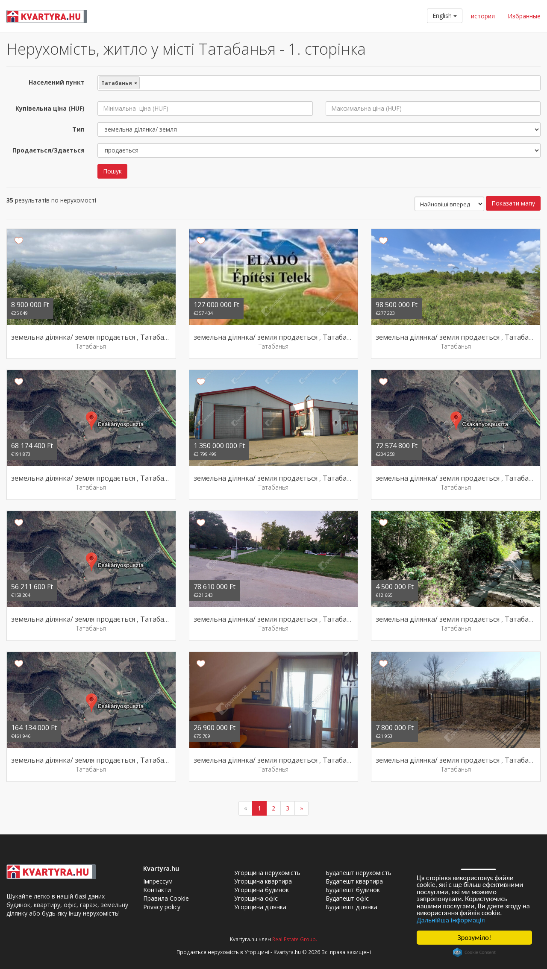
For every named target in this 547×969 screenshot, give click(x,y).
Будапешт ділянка (351, 907)
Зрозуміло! (474, 937)
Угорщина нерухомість (267, 873)
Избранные (524, 16)
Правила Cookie (166, 898)
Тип (78, 129)
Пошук (112, 171)
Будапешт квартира (354, 881)
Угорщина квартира (263, 881)
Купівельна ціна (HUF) (50, 108)
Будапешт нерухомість (358, 873)
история (483, 16)
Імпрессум (158, 881)
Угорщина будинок (261, 890)
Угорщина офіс (256, 898)
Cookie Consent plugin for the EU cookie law (474, 952)
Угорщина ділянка (260, 907)
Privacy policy (161, 907)
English (444, 16)
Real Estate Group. (294, 939)
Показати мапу (513, 203)
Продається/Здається (48, 150)
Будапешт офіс (347, 898)
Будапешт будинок (353, 890)
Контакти (157, 890)
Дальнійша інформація (452, 919)
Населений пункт (57, 82)
